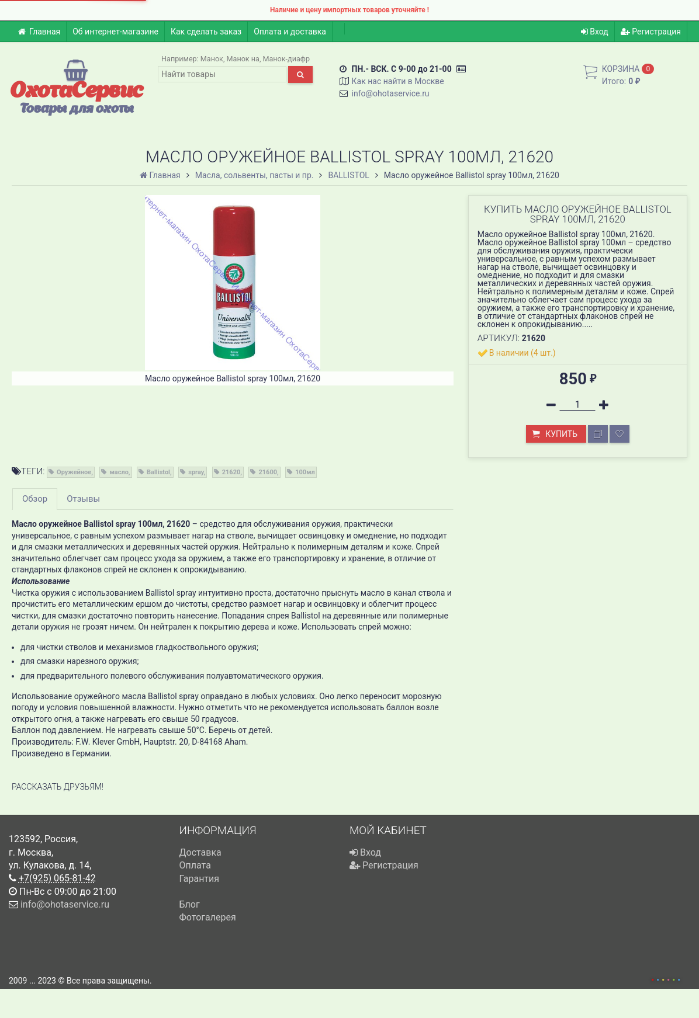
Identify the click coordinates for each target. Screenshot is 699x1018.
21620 (231, 472)
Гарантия (199, 878)
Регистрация (651, 31)
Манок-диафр (286, 58)
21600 (267, 472)
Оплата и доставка (290, 31)
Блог (189, 904)
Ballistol (158, 472)
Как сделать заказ (206, 31)
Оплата (195, 865)
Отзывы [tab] (83, 499)
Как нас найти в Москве (398, 81)
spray (195, 472)
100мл (305, 472)
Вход (594, 31)
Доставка (200, 852)
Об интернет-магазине (115, 31)
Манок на (243, 58)
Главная (39, 31)
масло (118, 472)
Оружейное (74, 472)
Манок (211, 58)
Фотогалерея (207, 917)
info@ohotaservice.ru (391, 93)
